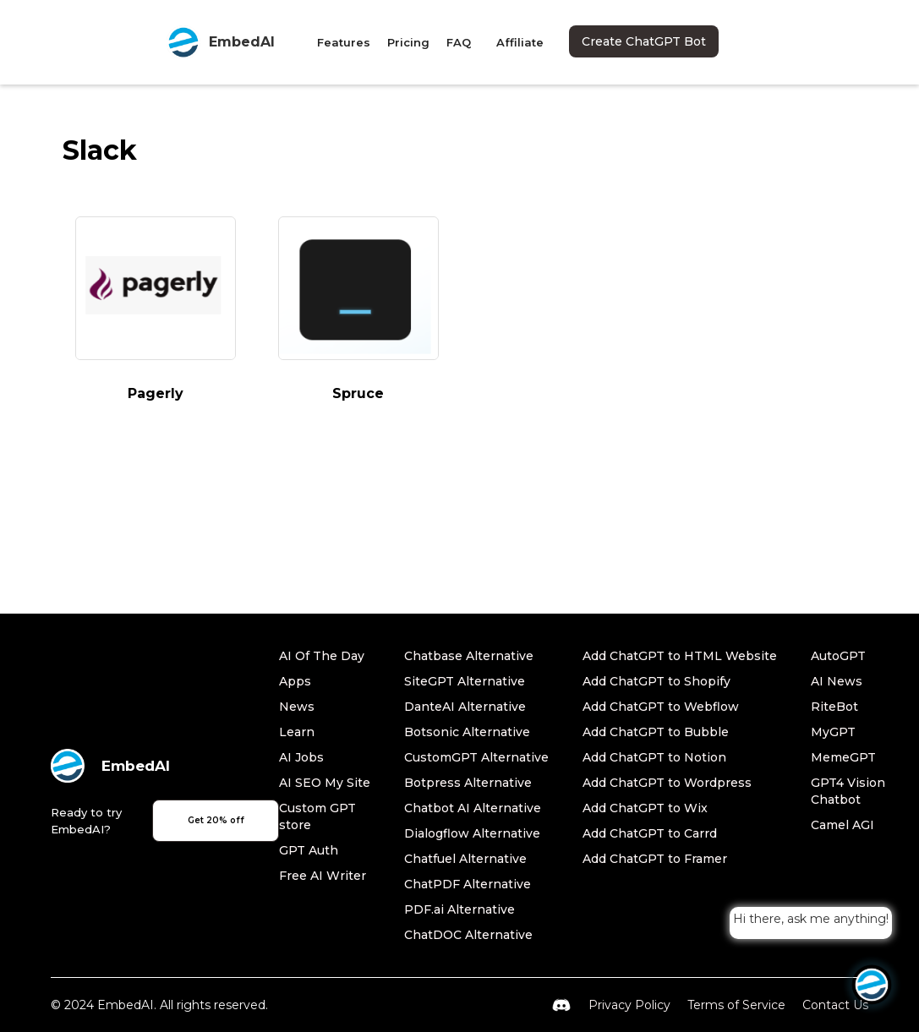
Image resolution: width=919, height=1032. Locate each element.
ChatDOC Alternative (468, 934)
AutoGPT (838, 655)
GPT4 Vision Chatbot (848, 791)
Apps (295, 681)
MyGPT (833, 732)
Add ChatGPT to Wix (645, 808)
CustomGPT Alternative (476, 757)
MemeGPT (843, 757)
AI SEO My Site (324, 782)
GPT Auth (308, 850)
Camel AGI (842, 825)
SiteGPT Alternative (464, 681)
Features (343, 42)
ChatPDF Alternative (467, 884)
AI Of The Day (321, 655)
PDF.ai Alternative (459, 909)
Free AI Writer (322, 875)
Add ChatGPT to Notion (654, 757)
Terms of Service (736, 1005)
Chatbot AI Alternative (472, 808)
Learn (297, 732)
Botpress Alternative (468, 782)
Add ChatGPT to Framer (655, 858)
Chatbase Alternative (468, 655)
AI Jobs (301, 757)
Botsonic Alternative (467, 732)
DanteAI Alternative (465, 706)
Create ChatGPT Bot (644, 41)
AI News (836, 681)
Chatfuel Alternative (465, 858)
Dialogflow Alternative (472, 833)
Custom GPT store (317, 816)
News (297, 706)
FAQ (458, 42)
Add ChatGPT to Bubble (656, 732)
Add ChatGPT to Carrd (650, 833)
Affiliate (520, 42)
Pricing (408, 42)
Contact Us (835, 1005)
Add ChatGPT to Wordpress (667, 782)
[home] (221, 42)
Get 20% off (216, 820)
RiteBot (834, 706)
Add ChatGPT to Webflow (661, 706)
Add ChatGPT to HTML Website (680, 655)
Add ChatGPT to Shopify (656, 681)
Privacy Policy (629, 1005)
